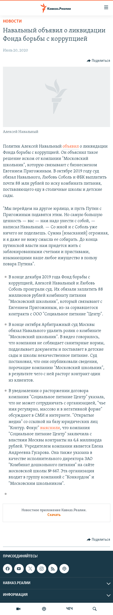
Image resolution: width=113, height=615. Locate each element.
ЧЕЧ (69, 609)
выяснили (50, 428)
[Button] (98, 61)
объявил (71, 146)
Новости (12, 21)
